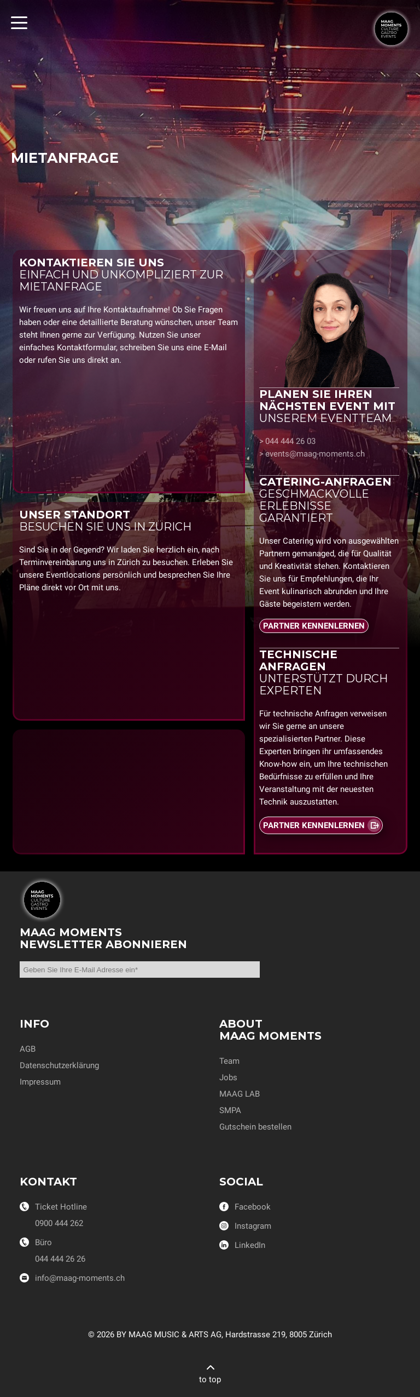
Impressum (40, 1082)
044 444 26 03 (290, 441)
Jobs (228, 1077)
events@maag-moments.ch (315, 454)
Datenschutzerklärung (59, 1065)
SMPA (230, 1110)
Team (229, 1061)
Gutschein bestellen (255, 1127)
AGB (28, 1049)
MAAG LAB (239, 1094)
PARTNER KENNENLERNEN (314, 626)
